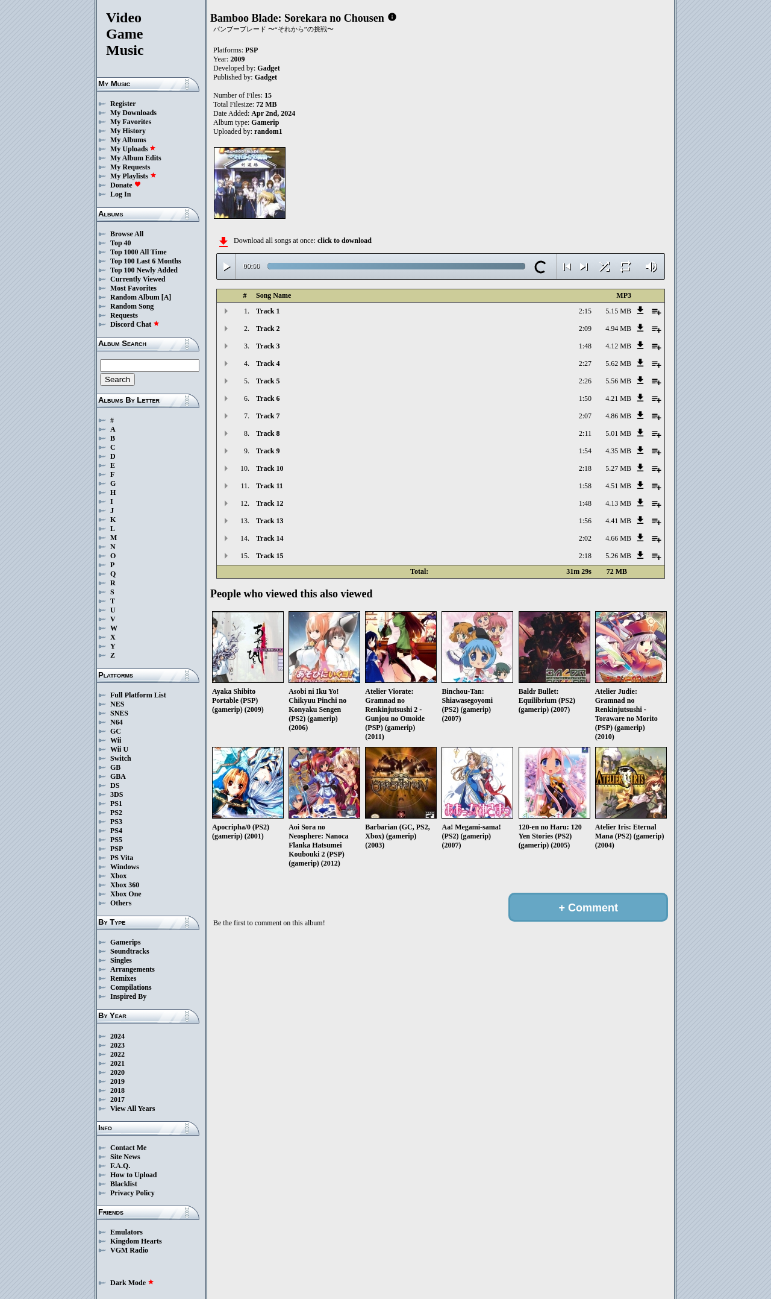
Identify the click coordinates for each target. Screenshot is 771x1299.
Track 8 (267, 433)
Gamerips (125, 942)
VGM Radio (129, 1250)
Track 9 (267, 451)
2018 (117, 1090)
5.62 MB (618, 363)
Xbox (118, 876)
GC (115, 731)
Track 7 (267, 416)
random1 (268, 131)
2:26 (585, 381)
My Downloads (133, 113)
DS (114, 785)
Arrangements (132, 969)
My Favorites (130, 122)
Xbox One (126, 894)
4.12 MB (618, 346)
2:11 (585, 433)
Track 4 (267, 363)
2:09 (585, 328)
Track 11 (269, 486)
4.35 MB (618, 451)
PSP (116, 849)
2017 (117, 1099)
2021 (117, 1063)
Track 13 (269, 521)
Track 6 (267, 398)
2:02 (585, 538)
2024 (117, 1036)
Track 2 (267, 328)
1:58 (585, 486)
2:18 (585, 468)
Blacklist (123, 1184)
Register (123, 103)
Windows (124, 867)
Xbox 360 (124, 885)
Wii (115, 740)
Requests (124, 315)
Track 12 (269, 503)
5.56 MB (618, 381)
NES (117, 704)
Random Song (132, 306)
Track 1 (267, 311)
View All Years (132, 1108)
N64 (116, 722)
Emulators (126, 1232)
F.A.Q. (120, 1166)
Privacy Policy (132, 1193)
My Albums (128, 140)
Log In (120, 194)
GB (115, 767)
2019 (117, 1081)
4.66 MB (618, 538)
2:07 (585, 416)
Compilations (131, 987)
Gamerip (265, 122)
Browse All (126, 234)
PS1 (116, 803)
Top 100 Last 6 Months (145, 261)
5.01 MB (618, 433)
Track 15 (269, 556)
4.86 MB (618, 416)
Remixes (123, 978)
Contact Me (128, 1147)
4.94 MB (618, 328)
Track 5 (267, 381)
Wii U (119, 749)
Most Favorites (133, 288)
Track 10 (269, 468)
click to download (344, 240)
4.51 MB (618, 486)
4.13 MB (618, 503)
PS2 (116, 812)
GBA (118, 776)
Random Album (135, 297)
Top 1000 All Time (138, 252)
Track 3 (267, 346)
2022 (117, 1054)
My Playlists (133, 176)
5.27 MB (618, 468)
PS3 (116, 821)
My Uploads (133, 149)
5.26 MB (618, 556)
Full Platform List (138, 695)
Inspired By (128, 996)
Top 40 (120, 243)
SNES (119, 713)
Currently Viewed (137, 279)
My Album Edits (135, 158)
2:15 (585, 311)
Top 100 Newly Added (144, 270)
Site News (125, 1157)
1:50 (585, 398)
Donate (125, 185)
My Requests (130, 167)
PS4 (116, 830)
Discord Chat (135, 324)
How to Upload (133, 1175)
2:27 (585, 363)
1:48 (585, 346)
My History (128, 131)
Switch (120, 758)
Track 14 (269, 538)
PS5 (116, 839)
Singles (121, 960)
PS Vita (121, 858)
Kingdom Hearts (136, 1241)
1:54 (585, 451)
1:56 (585, 521)
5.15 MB (618, 311)
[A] (166, 297)
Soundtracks (129, 951)
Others (120, 903)
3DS (116, 794)
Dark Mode (132, 1283)
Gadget (268, 68)
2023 (117, 1045)
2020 (117, 1072)
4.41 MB (618, 521)
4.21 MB (618, 398)
